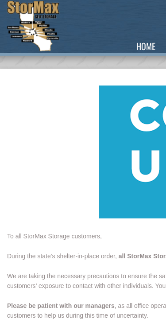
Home (145, 46)
